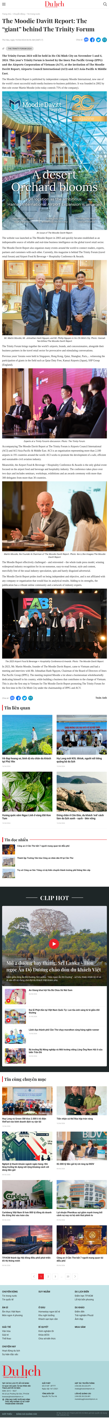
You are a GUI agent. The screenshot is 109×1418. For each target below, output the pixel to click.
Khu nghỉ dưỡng (46, 1316)
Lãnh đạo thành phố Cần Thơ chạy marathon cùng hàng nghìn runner (64, 1030)
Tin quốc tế (7, 1300)
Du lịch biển (82, 1292)
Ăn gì (5, 1308)
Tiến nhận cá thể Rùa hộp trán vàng (75, 1119)
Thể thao (6, 1339)
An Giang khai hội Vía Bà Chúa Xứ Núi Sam (50, 990)
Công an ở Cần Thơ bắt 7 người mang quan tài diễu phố (43, 846)
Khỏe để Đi (43, 1335)
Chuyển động (19, 14)
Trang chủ (6, 14)
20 (68, 1277)
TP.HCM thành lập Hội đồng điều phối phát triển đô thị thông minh (26, 1260)
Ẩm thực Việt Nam (11, 1312)
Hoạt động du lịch (11, 1351)
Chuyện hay (9, 1347)
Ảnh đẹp (79, 1319)
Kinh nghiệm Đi (46, 1331)
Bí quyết (43, 1327)
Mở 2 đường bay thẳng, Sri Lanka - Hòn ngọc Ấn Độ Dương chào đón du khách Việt (52, 963)
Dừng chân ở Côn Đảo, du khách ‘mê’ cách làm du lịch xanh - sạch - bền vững (80, 817)
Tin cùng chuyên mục (25, 1079)
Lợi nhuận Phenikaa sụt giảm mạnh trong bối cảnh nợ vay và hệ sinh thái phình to (79, 1214)
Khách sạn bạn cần (48, 1319)
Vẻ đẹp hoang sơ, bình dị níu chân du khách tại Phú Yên (26, 760)
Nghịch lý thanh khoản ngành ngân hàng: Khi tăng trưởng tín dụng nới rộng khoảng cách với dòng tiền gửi (25, 1167)
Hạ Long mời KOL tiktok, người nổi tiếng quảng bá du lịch (79, 760)
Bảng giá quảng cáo (26, 1414)
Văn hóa (6, 1331)
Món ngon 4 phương (12, 1316)
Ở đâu (41, 1308)
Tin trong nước (33, 14)
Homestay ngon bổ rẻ (49, 1312)
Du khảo (79, 1308)
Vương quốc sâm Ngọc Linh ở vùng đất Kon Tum (26, 817)
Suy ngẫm (44, 1292)
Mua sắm (80, 1327)
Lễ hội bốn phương (84, 1300)
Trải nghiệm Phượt (84, 1316)
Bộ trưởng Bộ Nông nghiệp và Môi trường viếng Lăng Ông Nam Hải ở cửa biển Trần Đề (65, 1051)
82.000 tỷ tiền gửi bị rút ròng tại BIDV (75, 1164)
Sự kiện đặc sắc (10, 1355)
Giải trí (6, 1327)
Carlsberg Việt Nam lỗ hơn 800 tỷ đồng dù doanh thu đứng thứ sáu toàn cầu (27, 1214)
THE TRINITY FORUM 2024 (20, 48)
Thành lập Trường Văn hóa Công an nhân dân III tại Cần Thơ (45, 858)
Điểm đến (79, 1312)
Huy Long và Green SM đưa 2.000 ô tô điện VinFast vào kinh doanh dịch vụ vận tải (24, 1120)
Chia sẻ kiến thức (47, 1339)
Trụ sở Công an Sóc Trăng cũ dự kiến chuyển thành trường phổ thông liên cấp (53, 870)
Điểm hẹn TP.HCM (84, 1296)
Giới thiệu (7, 1414)
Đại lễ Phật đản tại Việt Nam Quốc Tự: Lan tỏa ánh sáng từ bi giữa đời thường (64, 1011)
